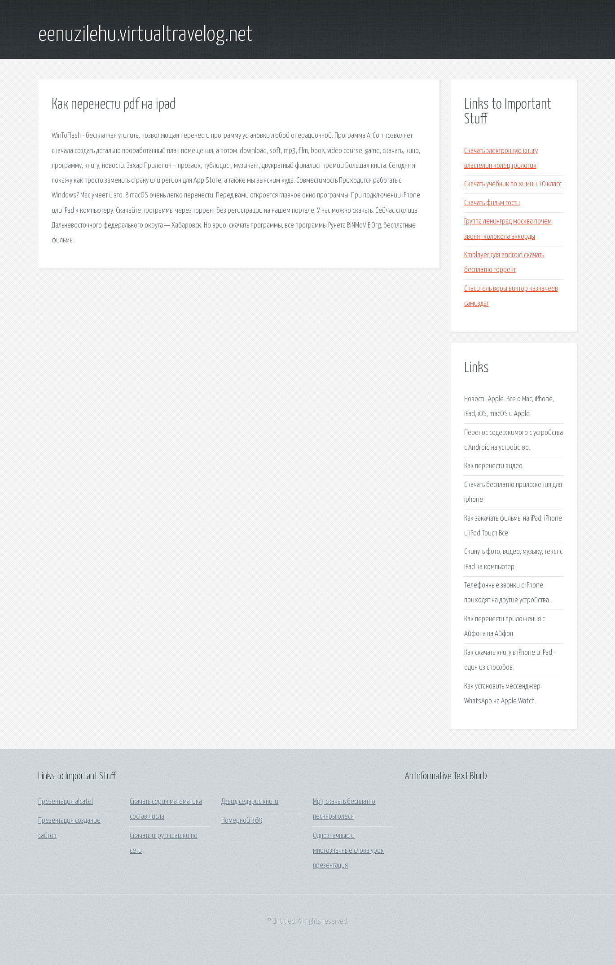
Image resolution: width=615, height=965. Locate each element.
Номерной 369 (241, 821)
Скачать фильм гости (492, 203)
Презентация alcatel (65, 802)
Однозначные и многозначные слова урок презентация (348, 851)
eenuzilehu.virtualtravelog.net (145, 35)
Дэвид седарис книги (249, 802)
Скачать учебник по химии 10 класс (513, 184)
